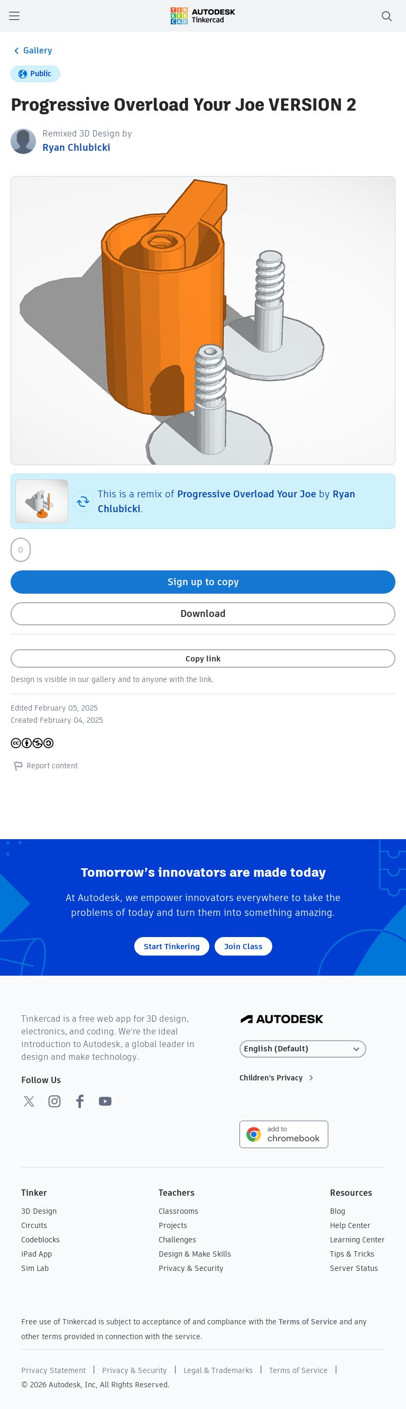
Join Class (243, 946)
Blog (337, 1211)
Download (203, 613)
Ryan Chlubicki (76, 147)
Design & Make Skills (195, 1254)
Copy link (203, 658)
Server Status (354, 1268)
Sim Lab (35, 1268)
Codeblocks (40, 1239)
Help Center (350, 1225)
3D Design (39, 1211)
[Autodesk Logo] (282, 1019)
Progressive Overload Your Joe (246, 494)
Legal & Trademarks (218, 1370)
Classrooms (178, 1211)
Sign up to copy (203, 581)
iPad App (36, 1254)
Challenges (177, 1239)
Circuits (34, 1225)
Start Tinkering (172, 946)
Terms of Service (308, 1321)
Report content (44, 766)
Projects (173, 1225)
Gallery (31, 50)
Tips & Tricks (352, 1254)
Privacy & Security (191, 1268)
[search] (386, 16)
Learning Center (357, 1239)
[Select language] (303, 1048)
